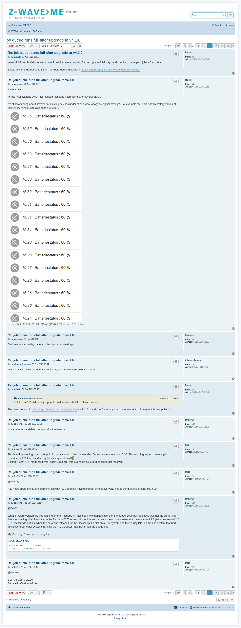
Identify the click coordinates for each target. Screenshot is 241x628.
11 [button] (197, 46)
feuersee (189, 80)
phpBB (110, 615)
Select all (22, 541)
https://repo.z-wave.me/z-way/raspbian (54, 409)
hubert (188, 52)
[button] (178, 45)
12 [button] (203, 46)
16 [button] (227, 46)
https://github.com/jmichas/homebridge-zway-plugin (110, 69)
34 (193, 84)
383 (193, 424)
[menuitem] (27, 25)
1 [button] (189, 46)
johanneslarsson (193, 360)
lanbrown (189, 420)
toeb (187, 445)
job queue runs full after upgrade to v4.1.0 (43, 40)
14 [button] (215, 46)
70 (193, 476)
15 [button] (221, 46)
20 (193, 57)
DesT (187, 472)
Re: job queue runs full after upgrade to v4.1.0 (45, 53)
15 (193, 449)
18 (193, 365)
